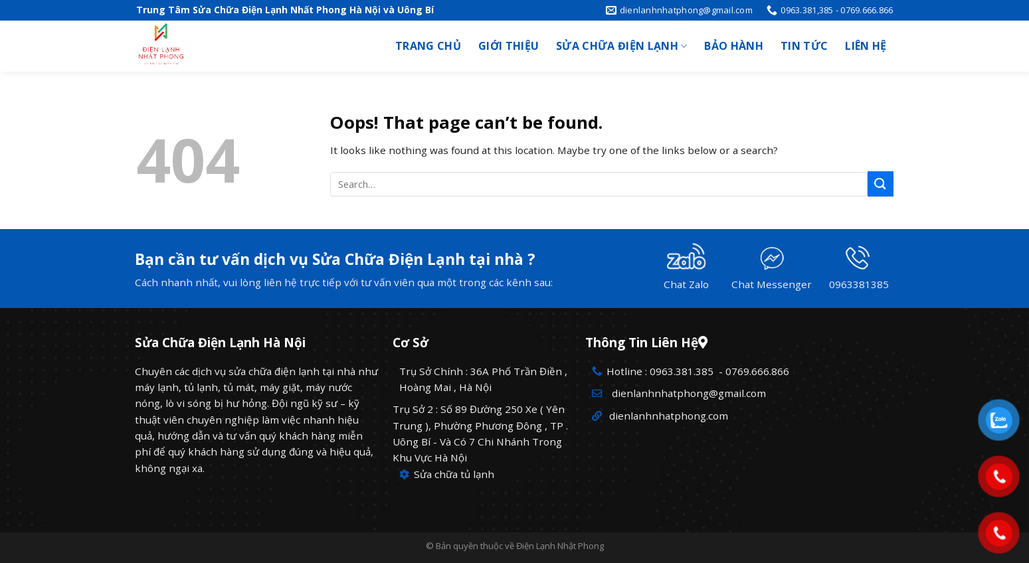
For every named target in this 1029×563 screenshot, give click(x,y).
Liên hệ (865, 46)
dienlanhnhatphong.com (667, 415)
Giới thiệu (508, 46)
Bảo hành (733, 46)
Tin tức (804, 46)
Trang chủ (428, 46)
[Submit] (880, 183)
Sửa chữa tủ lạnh (446, 474)
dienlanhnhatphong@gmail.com (686, 393)
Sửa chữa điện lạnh (621, 46)
